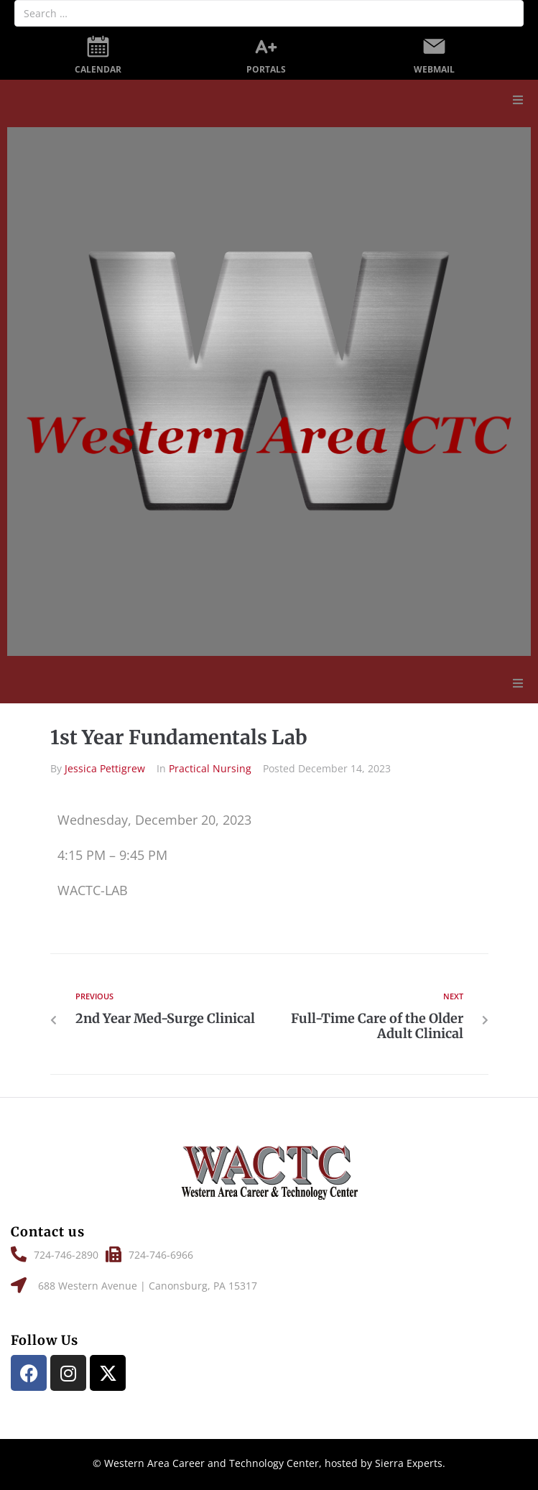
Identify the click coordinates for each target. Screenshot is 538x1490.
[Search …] (269, 13)
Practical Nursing (210, 768)
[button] (518, 100)
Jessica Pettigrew (105, 768)
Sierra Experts (408, 1463)
